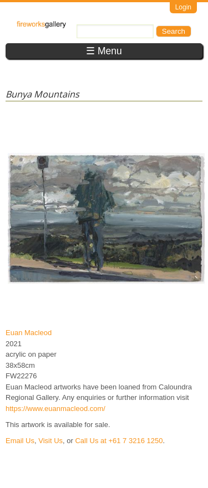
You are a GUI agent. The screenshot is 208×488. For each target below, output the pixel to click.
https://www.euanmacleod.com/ (55, 408)
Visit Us (50, 440)
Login (183, 7)
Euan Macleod (29, 332)
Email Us (20, 440)
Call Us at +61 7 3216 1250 (119, 440)
